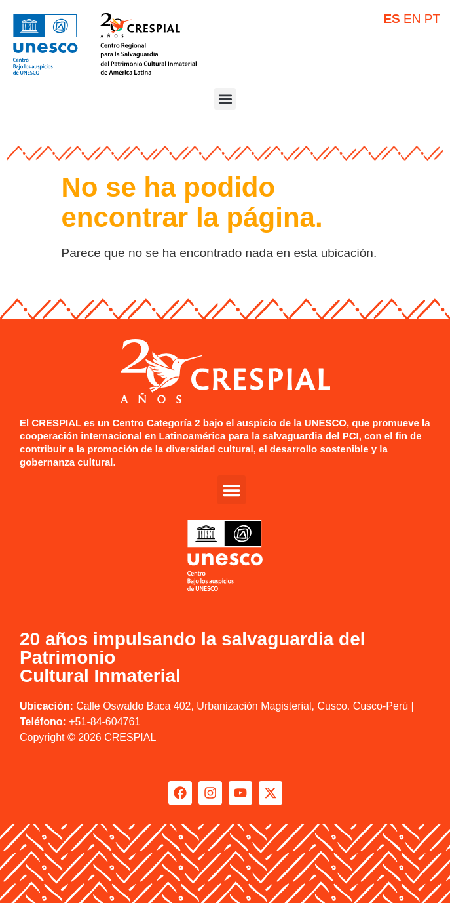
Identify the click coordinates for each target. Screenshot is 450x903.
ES (391, 19)
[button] (225, 99)
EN (412, 19)
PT (432, 19)
